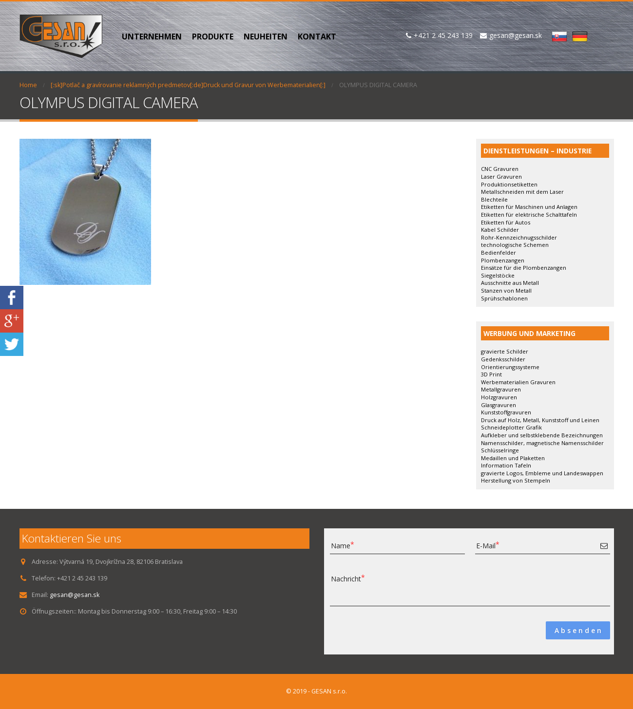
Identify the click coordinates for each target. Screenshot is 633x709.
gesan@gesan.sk (74, 595)
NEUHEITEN (266, 36)
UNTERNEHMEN (152, 36)
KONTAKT (317, 36)
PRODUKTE (212, 36)
